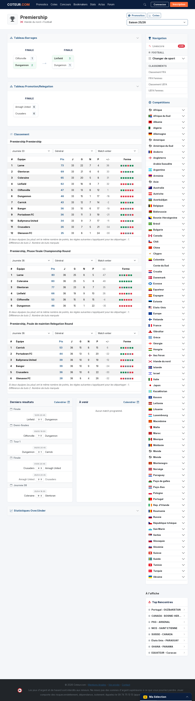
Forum (110, 4)
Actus (101, 4)
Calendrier (62, 402)
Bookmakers (80, 4)
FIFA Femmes (155, 78)
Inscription (179, 4)
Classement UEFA (158, 84)
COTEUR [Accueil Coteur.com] (18, 4)
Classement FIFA (157, 72)
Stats (93, 4)
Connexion (160, 4)
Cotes (54, 4)
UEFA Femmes (156, 90)
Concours (65, 4)
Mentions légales (97, 684)
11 (12, 227)
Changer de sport (162, 58)
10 (12, 220)
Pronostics (42, 4)
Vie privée (114, 684)
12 (12, 233)
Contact (126, 684)
